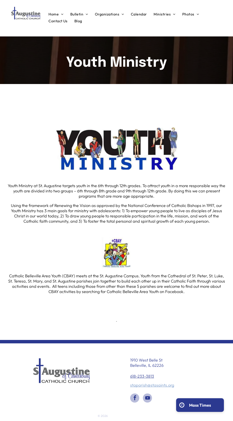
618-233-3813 (142, 376)
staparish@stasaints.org (152, 385)
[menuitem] (56, 13)
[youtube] (147, 398)
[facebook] (134, 398)
